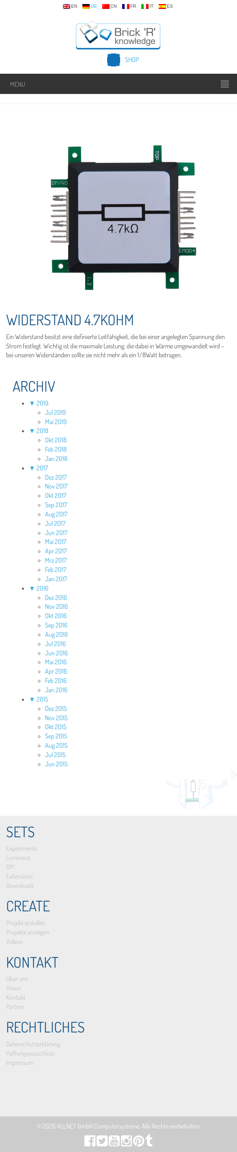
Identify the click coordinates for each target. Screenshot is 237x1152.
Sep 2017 (56, 505)
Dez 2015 (56, 708)
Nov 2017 (56, 486)
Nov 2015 (56, 718)
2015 (42, 699)
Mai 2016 (56, 662)
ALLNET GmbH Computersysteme (98, 1126)
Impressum (19, 1062)
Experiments (21, 848)
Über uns (17, 979)
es (166, 6)
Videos (14, 941)
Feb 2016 (56, 680)
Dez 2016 (56, 597)
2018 (42, 431)
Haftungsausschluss (30, 1053)
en (70, 6)
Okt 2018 (56, 440)
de (89, 6)
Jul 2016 (55, 644)
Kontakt (16, 997)
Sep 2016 (56, 625)
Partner (15, 1007)
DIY (10, 867)
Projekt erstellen (25, 923)
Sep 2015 (56, 736)
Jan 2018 (56, 458)
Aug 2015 (56, 745)
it (147, 6)
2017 (42, 468)
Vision (13, 988)
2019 (42, 403)
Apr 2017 (56, 551)
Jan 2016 (56, 690)
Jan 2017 (56, 579)
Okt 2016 (56, 616)
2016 (42, 588)
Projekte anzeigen (27, 932)
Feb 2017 (55, 569)
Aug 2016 (56, 634)
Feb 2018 (56, 449)
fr (129, 6)
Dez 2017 (56, 477)
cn (109, 6)
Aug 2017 (56, 514)
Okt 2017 (55, 495)
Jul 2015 (55, 755)
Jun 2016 (56, 653)
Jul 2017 (55, 523)
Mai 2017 (55, 542)
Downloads (20, 885)
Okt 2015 (56, 727)
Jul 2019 (55, 412)
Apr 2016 (56, 671)
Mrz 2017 (56, 560)
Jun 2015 (56, 764)
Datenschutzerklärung (33, 1044)
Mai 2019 (56, 422)
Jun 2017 (56, 533)
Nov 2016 (56, 606)
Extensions (19, 876)
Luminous (18, 857)
